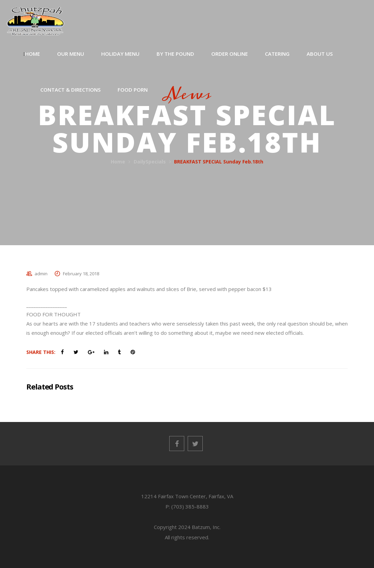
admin (41, 273)
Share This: (40, 352)
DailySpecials (150, 161)
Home (118, 161)
